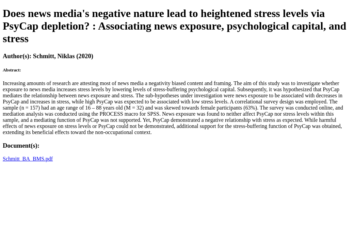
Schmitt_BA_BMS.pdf (28, 159)
